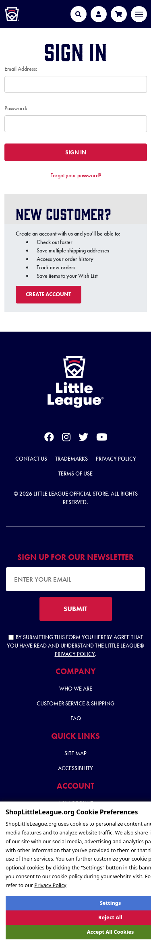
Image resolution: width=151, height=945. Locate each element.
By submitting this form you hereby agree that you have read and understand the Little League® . (75, 645)
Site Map (75, 753)
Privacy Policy (116, 458)
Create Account (48, 294)
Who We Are (75, 688)
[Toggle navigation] (139, 14)
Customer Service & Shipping (75, 703)
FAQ (75, 718)
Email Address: (20, 68)
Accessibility (75, 768)
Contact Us (31, 458)
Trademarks (71, 458)
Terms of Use (75, 473)
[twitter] (83, 438)
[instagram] (66, 438)
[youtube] (101, 438)
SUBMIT (75, 608)
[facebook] (49, 438)
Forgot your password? (75, 175)
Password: (15, 108)
